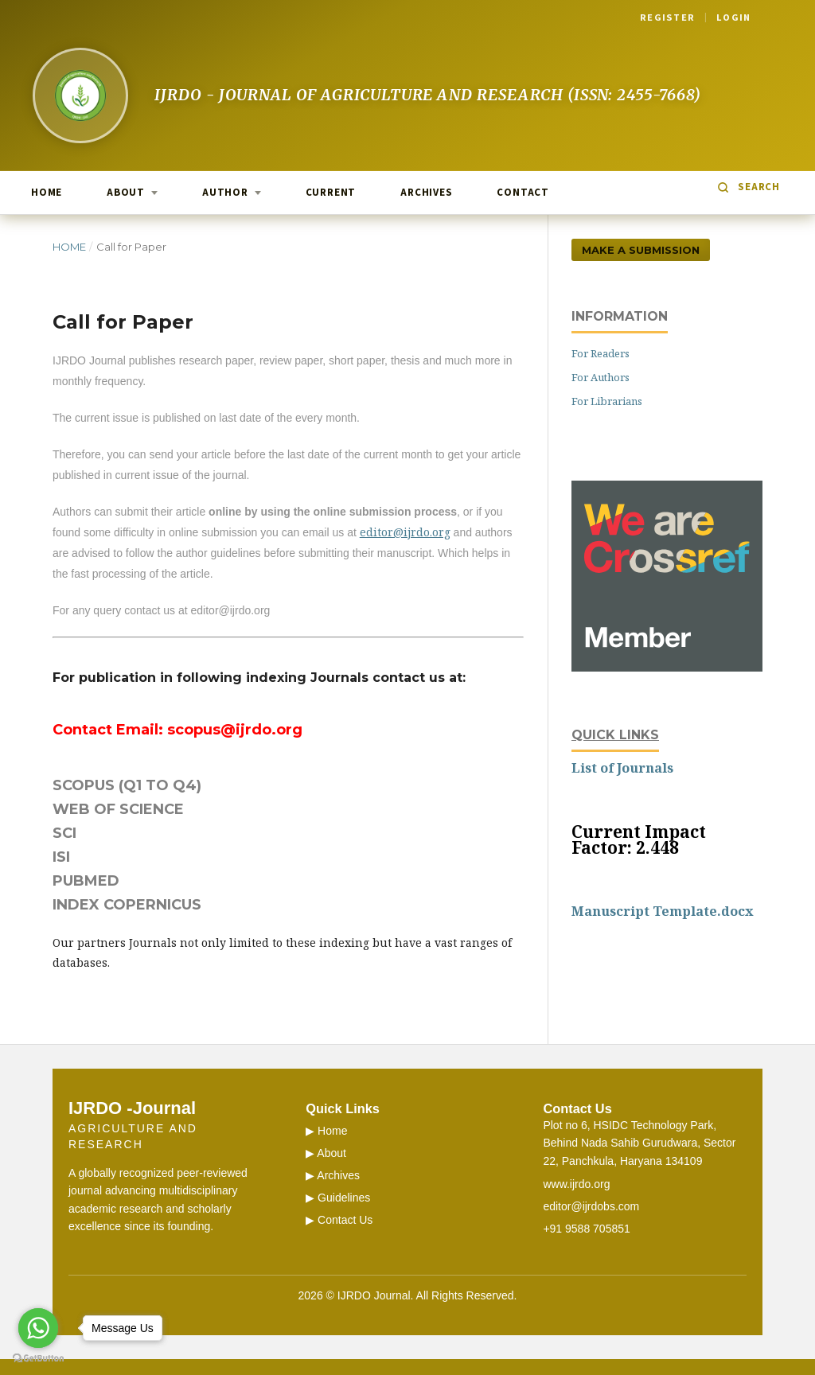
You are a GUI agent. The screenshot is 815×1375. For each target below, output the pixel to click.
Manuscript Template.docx (662, 911)
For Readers (600, 353)
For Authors (600, 377)
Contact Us (345, 1219)
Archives (426, 192)
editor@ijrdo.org (405, 531)
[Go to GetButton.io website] (38, 1359)
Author (225, 192)
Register (667, 17)
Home (46, 192)
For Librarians (606, 401)
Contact (522, 192)
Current (331, 192)
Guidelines (344, 1197)
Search (759, 187)
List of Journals (622, 768)
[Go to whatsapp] (38, 1328)
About (126, 192)
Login (733, 17)
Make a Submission (641, 249)
